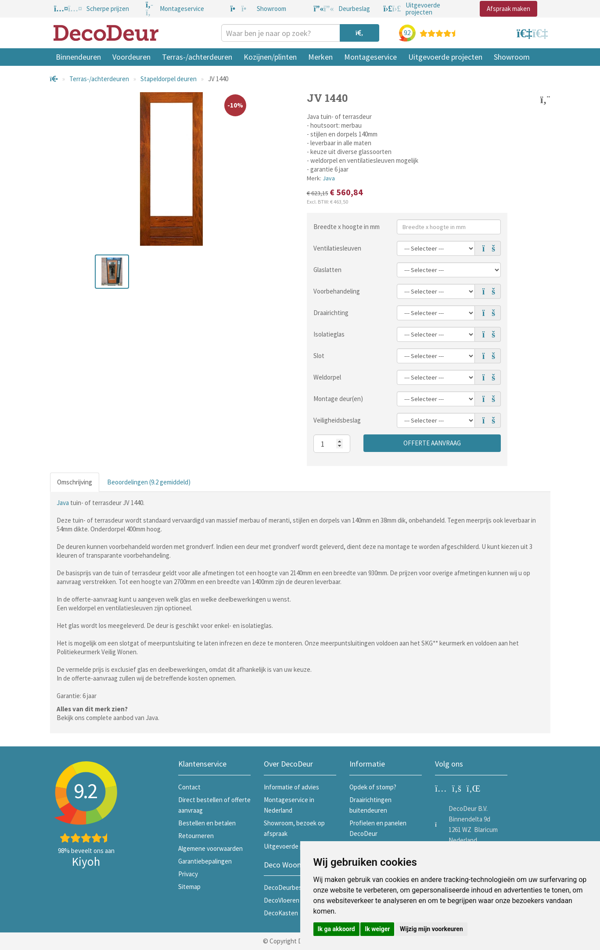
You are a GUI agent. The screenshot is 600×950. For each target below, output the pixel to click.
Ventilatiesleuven (337, 248)
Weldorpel (327, 377)
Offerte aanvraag (432, 443)
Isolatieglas (329, 334)
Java (329, 178)
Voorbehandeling (336, 291)
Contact (189, 787)
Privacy (188, 874)
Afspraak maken (508, 8)
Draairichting (331, 312)
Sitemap (189, 886)
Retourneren (196, 836)
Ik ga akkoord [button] (336, 928)
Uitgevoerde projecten (445, 57)
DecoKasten (281, 913)
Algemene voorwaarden (210, 848)
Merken (320, 57)
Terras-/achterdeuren (197, 57)
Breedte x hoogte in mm (346, 226)
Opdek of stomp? (372, 787)
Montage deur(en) (338, 398)
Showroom (512, 57)
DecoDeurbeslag (287, 887)
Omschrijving (74, 482)
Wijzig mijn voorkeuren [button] (431, 928)
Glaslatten (327, 269)
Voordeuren (131, 57)
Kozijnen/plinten (270, 57)
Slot (318, 355)
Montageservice (370, 57)
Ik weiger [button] (377, 928)
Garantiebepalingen (205, 861)
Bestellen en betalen (207, 823)
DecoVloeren (281, 900)
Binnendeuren (78, 57)
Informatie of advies (291, 787)
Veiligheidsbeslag (337, 420)
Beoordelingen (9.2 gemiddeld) (148, 482)
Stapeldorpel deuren (168, 79)
